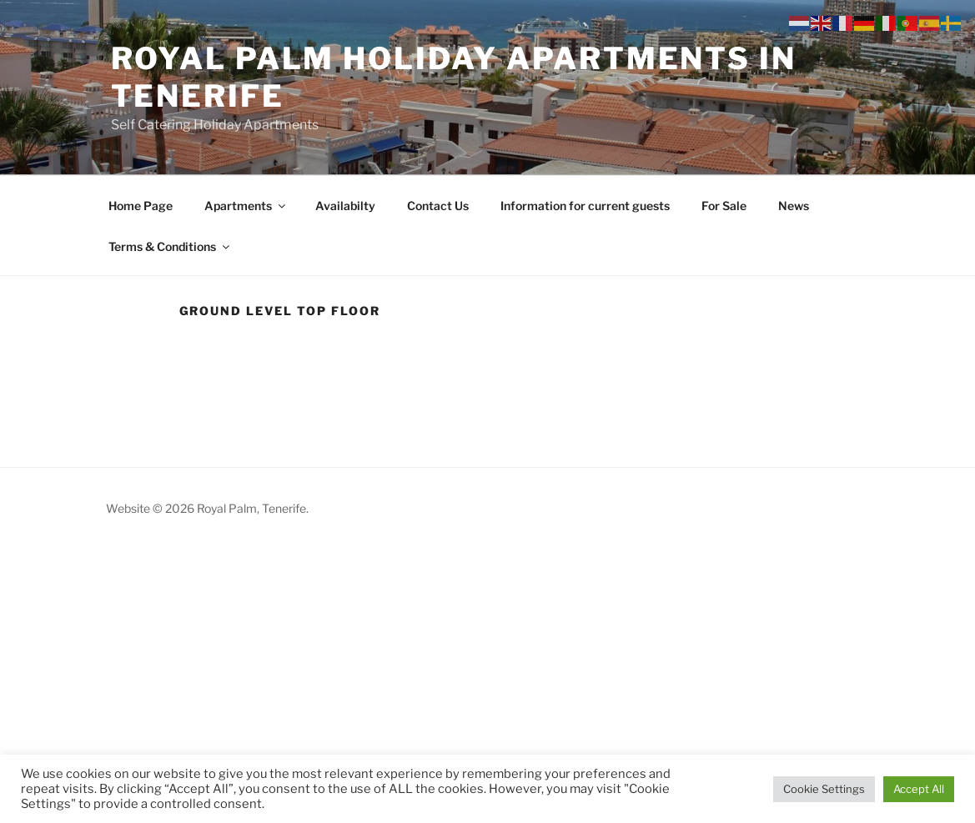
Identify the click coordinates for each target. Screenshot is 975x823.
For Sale (723, 205)
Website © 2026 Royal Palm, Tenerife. (207, 508)
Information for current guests (585, 205)
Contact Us (438, 205)
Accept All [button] (918, 788)
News (793, 205)
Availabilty (345, 205)
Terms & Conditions (170, 246)
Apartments (246, 205)
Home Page (140, 205)
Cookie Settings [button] (824, 788)
